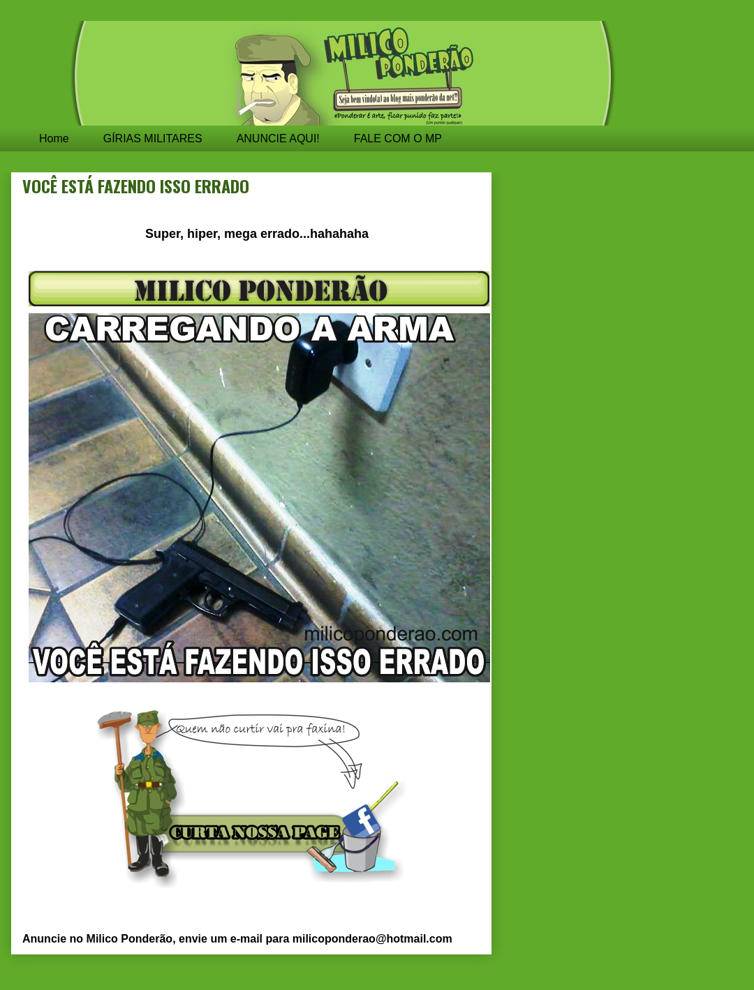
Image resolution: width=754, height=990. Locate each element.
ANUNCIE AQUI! (278, 138)
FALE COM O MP (398, 138)
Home (54, 138)
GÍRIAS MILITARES (152, 138)
